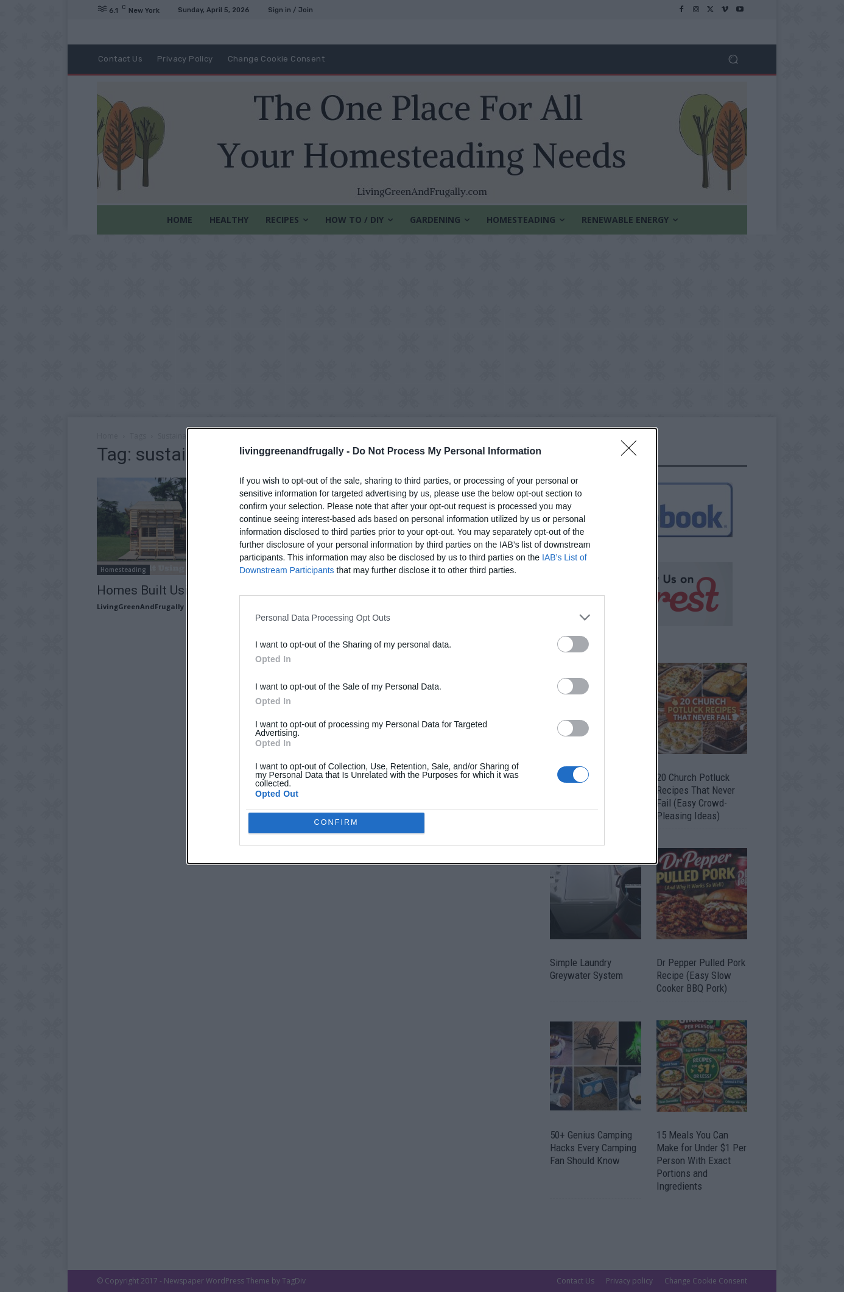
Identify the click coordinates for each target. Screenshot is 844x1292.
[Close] (632, 450)
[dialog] (422, 646)
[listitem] (422, 616)
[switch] (573, 643)
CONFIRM (338, 822)
